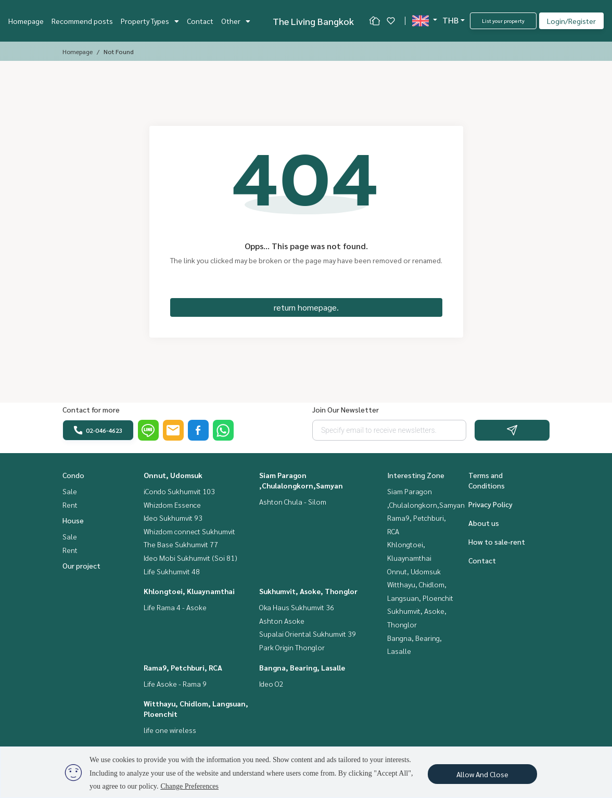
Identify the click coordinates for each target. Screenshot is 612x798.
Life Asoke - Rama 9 (175, 683)
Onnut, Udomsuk (173, 475)
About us (483, 522)
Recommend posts (82, 20)
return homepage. (306, 307)
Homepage (26, 20)
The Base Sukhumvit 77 (181, 544)
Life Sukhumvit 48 (172, 571)
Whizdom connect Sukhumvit (189, 531)
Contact (200, 20)
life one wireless (170, 730)
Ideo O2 (271, 683)
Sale (69, 491)
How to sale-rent (496, 541)
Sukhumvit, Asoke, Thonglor (308, 591)
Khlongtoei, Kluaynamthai (189, 591)
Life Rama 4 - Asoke (175, 607)
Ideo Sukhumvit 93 (173, 517)
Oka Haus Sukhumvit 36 (296, 607)
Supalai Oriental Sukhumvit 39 (307, 633)
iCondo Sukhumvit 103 (179, 491)
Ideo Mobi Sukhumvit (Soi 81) (190, 557)
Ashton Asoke (281, 620)
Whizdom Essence (172, 504)
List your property (503, 20)
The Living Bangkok (313, 21)
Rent (70, 504)
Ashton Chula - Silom (292, 501)
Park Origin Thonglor (292, 647)
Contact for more (91, 409)
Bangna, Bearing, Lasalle (302, 667)
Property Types (150, 20)
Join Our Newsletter (345, 409)
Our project (81, 565)
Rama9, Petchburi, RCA (183, 667)
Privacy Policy (490, 504)
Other (235, 20)
